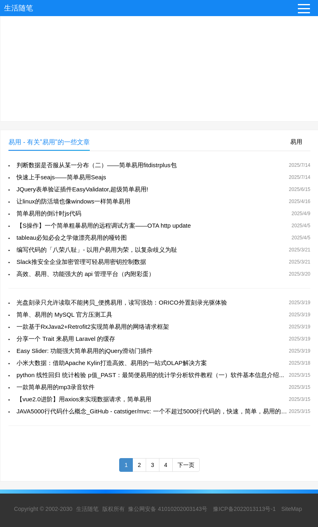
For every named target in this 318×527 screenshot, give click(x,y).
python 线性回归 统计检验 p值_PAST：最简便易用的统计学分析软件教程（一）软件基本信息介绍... (150, 374)
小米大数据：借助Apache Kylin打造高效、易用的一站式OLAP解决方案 (112, 362)
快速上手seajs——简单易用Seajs (61, 177)
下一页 (186, 465)
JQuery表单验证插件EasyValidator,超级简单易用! (82, 189)
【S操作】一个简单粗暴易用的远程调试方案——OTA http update (104, 225)
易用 (296, 141)
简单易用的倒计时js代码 (49, 213)
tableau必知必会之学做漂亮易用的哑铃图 (72, 237)
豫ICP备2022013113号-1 (244, 509)
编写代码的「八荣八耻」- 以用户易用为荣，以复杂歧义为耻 (97, 249)
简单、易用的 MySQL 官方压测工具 (64, 314)
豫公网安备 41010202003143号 (167, 509)
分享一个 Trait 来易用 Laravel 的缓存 (66, 338)
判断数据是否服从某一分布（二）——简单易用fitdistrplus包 (97, 165)
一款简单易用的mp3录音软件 (56, 387)
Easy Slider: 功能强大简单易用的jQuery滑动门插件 (85, 350)
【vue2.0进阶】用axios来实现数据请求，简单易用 (84, 399)
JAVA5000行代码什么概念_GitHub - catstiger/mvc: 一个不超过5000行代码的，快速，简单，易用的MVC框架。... (167, 411)
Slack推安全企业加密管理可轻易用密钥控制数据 (81, 261)
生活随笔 (18, 8)
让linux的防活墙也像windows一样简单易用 (73, 201)
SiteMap (291, 509)
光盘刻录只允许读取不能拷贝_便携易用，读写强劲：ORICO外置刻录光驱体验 (122, 302)
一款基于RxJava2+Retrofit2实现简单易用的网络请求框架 (93, 326)
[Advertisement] (159, 64)
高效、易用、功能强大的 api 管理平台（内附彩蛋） (86, 273)
